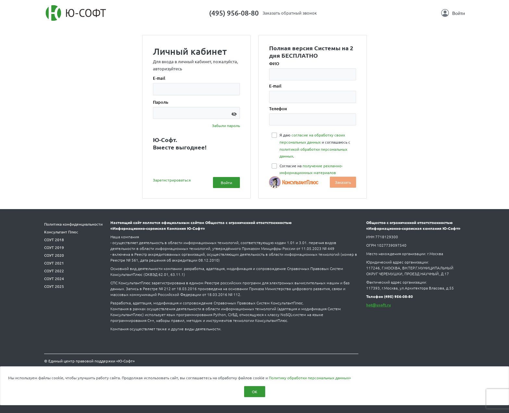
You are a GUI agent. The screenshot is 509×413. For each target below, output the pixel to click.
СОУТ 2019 (54, 247)
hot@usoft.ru (378, 304)
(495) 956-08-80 (234, 12)
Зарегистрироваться (172, 180)
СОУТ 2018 (54, 239)
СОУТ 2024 (54, 278)
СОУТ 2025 (54, 286)
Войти (453, 13)
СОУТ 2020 (54, 255)
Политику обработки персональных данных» (310, 377)
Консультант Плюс (61, 231)
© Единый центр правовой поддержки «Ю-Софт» (89, 360)
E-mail (159, 78)
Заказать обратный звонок (290, 13)
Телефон (278, 109)
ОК (254, 391)
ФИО (274, 63)
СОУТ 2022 (54, 270)
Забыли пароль (226, 125)
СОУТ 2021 (54, 263)
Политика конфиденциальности (73, 224)
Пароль (160, 102)
